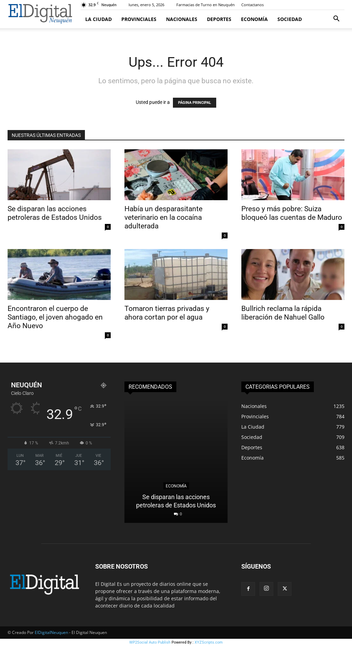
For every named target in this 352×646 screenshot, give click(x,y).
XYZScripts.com (209, 642)
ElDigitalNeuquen (51, 632)
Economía (254, 19)
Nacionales (181, 19)
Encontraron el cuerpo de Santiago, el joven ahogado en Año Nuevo (55, 317)
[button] (336, 19)
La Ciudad (98, 19)
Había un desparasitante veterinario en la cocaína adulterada (163, 217)
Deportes (219, 19)
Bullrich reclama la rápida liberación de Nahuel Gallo (283, 312)
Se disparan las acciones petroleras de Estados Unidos (55, 213)
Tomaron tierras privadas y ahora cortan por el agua (166, 312)
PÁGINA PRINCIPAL (194, 102)
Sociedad (289, 19)
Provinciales (138, 19)
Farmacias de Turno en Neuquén (205, 4)
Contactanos (252, 4)
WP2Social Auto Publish (149, 642)
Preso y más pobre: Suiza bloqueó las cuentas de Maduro (292, 213)
